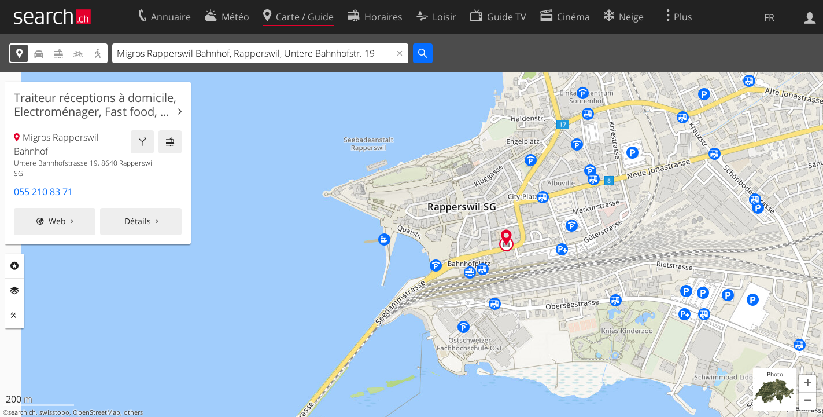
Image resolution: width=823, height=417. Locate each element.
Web (57, 220)
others (133, 412)
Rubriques (14, 266)
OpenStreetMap (96, 412)
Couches (14, 291)
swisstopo (54, 412)
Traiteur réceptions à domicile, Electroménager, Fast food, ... (95, 105)
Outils (14, 315)
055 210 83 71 (43, 191)
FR (769, 17)
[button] (807, 384)
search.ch (22, 412)
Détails (137, 220)
